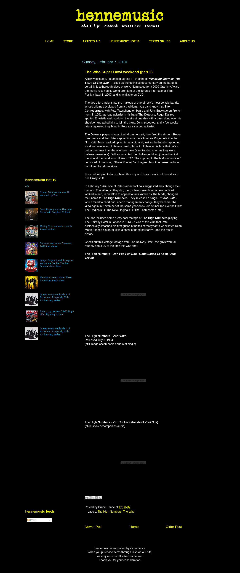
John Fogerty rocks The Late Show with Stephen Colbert (56, 211)
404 (27, 186)
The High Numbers (109, 511)
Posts (31, 520)
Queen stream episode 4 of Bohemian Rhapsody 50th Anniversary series (55, 331)
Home (134, 527)
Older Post (174, 527)
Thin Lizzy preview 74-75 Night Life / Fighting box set (57, 313)
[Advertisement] (52, 93)
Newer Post (93, 527)
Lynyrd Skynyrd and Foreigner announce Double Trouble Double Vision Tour (56, 263)
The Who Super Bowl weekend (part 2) (119, 72)
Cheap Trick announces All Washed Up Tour (55, 194)
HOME (49, 41)
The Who (129, 511)
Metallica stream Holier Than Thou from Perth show (56, 279)
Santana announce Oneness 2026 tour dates (55, 245)
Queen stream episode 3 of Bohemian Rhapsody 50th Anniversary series (55, 297)
